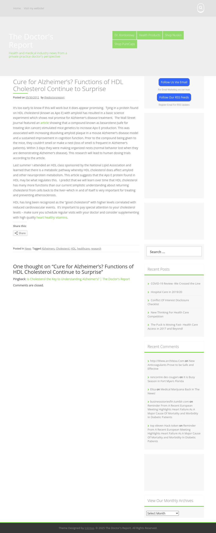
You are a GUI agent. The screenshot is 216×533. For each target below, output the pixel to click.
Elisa (153, 389)
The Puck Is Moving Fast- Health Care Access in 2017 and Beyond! (173, 326)
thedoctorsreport (54, 97)
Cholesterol (63, 248)
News (28, 248)
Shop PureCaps (125, 44)
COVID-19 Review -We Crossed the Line (175, 283)
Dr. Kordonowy (124, 35)
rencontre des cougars (164, 377)
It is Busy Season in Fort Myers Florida (171, 379)
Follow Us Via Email (174, 82)
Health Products (149, 35)
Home (17, 8)
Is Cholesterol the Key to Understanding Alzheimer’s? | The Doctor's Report (78, 279)
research (96, 248)
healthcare (83, 248)
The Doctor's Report (31, 40)
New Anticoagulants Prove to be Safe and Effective (171, 365)
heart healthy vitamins (51, 217)
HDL (73, 248)
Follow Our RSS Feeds (174, 97)
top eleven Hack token (164, 425)
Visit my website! (34, 8)
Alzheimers (48, 248)
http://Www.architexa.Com (167, 361)
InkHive (89, 528)
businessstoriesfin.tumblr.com (169, 401)
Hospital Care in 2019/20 (166, 292)
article (44, 123)
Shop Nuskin (173, 35)
